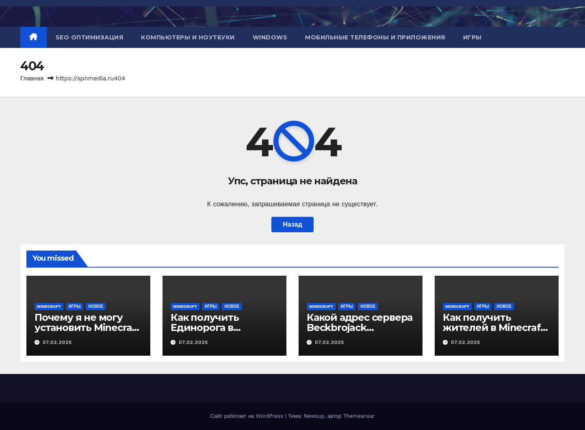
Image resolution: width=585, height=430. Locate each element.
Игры (472, 37)
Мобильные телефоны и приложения (375, 37)
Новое (95, 306)
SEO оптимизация (90, 37)
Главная (31, 78)
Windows (270, 37)
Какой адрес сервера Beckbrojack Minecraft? (359, 327)
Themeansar (359, 416)
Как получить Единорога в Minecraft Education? (221, 327)
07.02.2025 (57, 342)
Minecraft (49, 306)
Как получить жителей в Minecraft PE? (493, 327)
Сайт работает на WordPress (247, 416)
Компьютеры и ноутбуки (188, 37)
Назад (292, 224)
